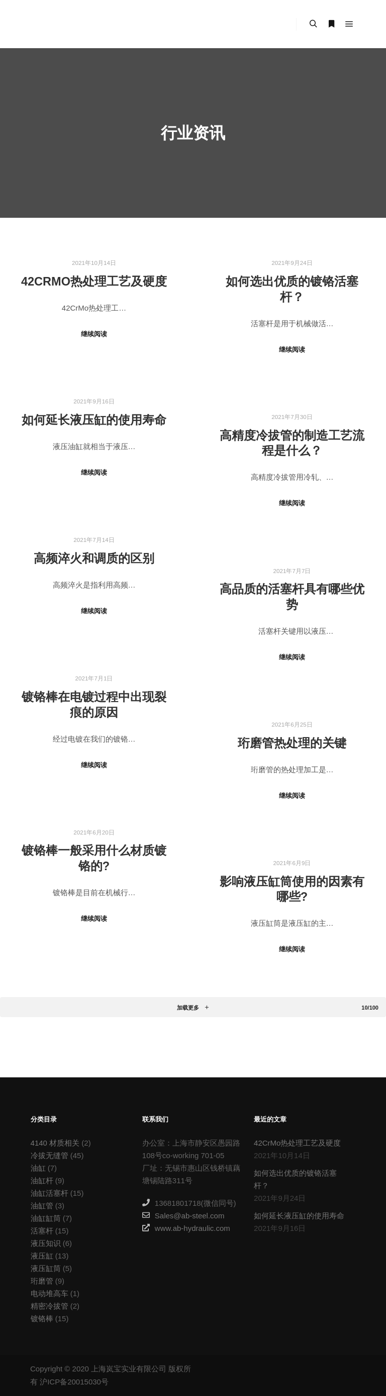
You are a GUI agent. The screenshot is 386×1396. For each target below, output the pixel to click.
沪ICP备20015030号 (74, 1381)
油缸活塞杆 (49, 1193)
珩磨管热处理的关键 (292, 743)
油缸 (38, 1168)
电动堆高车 (49, 1293)
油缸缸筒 (46, 1218)
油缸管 (42, 1205)
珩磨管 (42, 1281)
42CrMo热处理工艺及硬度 (94, 281)
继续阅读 (94, 334)
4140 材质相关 (55, 1143)
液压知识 (46, 1243)
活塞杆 (42, 1230)
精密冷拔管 (49, 1306)
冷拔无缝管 (49, 1155)
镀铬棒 (42, 1318)
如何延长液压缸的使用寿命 (94, 420)
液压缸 (42, 1255)
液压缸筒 (46, 1268)
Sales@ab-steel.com (183, 1215)
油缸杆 (42, 1180)
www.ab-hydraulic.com (186, 1228)
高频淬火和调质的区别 (94, 558)
